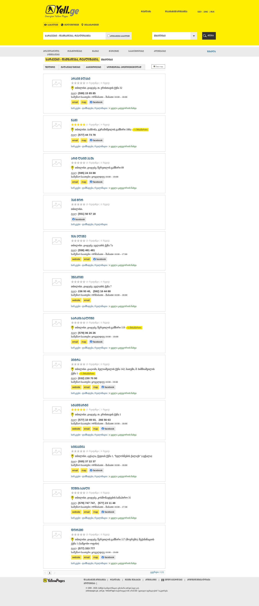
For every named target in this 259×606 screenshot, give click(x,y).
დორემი (77, 530)
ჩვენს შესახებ (133, 580)
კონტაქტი (150, 580)
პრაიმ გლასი (80, 79)
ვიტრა (76, 360)
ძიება (211, 35)
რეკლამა (146, 12)
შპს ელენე (78, 237)
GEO (199, 12)
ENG (206, 12)
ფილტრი (50, 67)
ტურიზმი (114, 51)
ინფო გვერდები (173, 580)
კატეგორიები (93, 67)
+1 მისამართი (139, 129)
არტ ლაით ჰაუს (82, 159)
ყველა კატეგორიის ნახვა (122, 108)
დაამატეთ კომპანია (176, 12)
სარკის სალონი (82, 318)
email (75, 102)
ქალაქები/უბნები (70, 67)
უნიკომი (77, 277)
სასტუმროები (136, 51)
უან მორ (77, 200)
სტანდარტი (79, 405)
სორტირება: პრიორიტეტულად (124, 67)
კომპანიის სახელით (118, 36)
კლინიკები (160, 51)
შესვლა (211, 51)
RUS (212, 12)
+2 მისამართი (133, 327)
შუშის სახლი (80, 489)
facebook (96, 102)
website (76, 259)
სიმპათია (78, 447)
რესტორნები (74, 51)
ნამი (74, 120)
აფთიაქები (53, 55)
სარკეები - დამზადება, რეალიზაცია (89, 108)
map (84, 102)
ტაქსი (95, 51)
